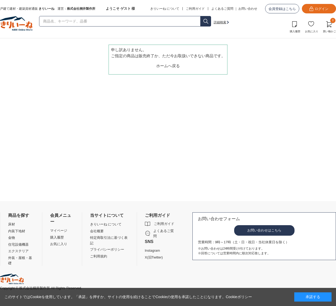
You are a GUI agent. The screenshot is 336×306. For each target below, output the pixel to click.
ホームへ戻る (168, 66)
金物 (11, 238)
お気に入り (311, 31)
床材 (11, 224)
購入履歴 (295, 31)
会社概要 (97, 231)
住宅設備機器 (18, 244)
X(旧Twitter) (154, 257)
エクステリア (18, 251)
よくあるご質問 (222, 8)
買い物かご (329, 26)
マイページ (58, 231)
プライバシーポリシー (107, 249)
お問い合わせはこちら (264, 230)
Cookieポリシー (239, 297)
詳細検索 (220, 22)
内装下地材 (16, 231)
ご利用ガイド (164, 224)
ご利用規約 (98, 256)
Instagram (152, 250)
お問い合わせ (247, 8)
